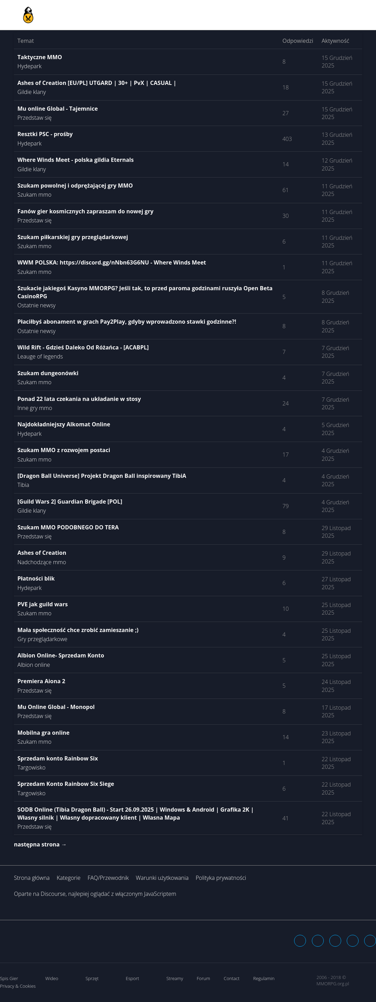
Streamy (174, 978)
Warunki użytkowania (162, 878)
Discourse (53, 894)
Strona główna (32, 878)
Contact (231, 978)
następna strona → (40, 844)
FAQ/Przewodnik (108, 878)
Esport (132, 978)
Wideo (51, 978)
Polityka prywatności (220, 878)
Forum (203, 978)
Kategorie (68, 878)
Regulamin (263, 978)
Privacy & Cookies (18, 986)
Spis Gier (9, 978)
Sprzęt (91, 978)
